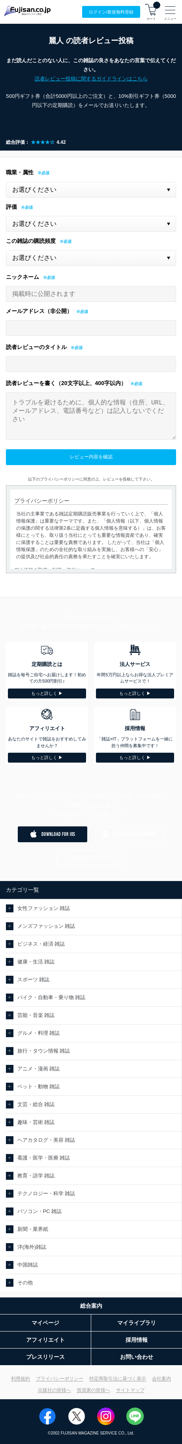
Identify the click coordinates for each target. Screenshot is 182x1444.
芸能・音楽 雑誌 (36, 1015)
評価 (11, 207)
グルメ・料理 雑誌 (38, 1033)
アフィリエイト (45, 1340)
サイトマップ (130, 1390)
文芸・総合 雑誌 (36, 1104)
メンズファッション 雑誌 (46, 926)
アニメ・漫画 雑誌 (38, 1069)
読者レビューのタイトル (36, 347)
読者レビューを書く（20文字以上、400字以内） (66, 383)
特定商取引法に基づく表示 (117, 1378)
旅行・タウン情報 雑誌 (43, 1051)
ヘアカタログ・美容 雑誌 (46, 1140)
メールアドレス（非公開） (39, 311)
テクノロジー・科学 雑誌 (46, 1193)
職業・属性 (20, 172)
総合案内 (91, 1306)
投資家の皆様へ (93, 1390)
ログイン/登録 (111, 12)
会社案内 (161, 1378)
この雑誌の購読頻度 (31, 241)
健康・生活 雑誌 (36, 962)
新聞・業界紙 (32, 1229)
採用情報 (137, 1340)
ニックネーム (22, 277)
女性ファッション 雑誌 (43, 908)
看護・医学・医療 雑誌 (43, 1158)
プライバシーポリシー (59, 1378)
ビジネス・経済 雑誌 (41, 944)
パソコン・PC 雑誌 (39, 1211)
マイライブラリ (136, 1323)
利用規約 (20, 1378)
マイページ (45, 1323)
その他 (25, 1283)
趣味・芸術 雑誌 (36, 1122)
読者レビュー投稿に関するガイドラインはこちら (91, 79)
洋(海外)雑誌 (32, 1247)
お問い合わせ (136, 1357)
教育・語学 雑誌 (36, 1176)
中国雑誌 (27, 1265)
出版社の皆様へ (54, 1390)
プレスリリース (45, 1357)
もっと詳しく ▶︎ (47, 693)
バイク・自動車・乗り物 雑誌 (51, 997)
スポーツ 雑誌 (33, 979)
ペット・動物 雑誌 (38, 1086)
